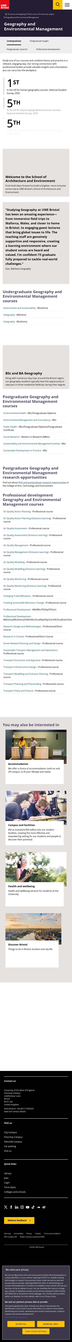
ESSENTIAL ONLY (50, 1324)
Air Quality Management (15, 545)
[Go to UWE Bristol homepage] (6, 14)
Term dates (10, 1187)
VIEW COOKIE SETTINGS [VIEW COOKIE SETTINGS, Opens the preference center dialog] (35, 1331)
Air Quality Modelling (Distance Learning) (24, 568)
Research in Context (13, 636)
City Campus (10, 1132)
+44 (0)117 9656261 (25, 1108)
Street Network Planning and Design (22, 643)
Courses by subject (47, 14)
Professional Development (17, 609)
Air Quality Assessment (15, 528)
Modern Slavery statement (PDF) (32, 1237)
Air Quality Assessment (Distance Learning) (25, 535)
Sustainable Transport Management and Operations (30, 650)
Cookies (38, 1234)
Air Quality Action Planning (17, 511)
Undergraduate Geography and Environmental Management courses (32, 296)
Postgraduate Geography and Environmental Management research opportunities (30, 473)
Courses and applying (17, 14)
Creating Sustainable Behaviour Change (23, 602)
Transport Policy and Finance (18, 690)
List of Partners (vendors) (16, 1317)
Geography (9, 314)
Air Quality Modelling (14, 562)
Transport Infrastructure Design (19, 667)
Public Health (10, 426)
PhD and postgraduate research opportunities (42, 482)
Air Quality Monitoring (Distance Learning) (24, 585)
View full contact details (15, 1111)
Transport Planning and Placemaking (22, 683)
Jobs (6, 1177)
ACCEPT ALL (21, 1324)
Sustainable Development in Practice (22, 450)
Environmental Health (14, 413)
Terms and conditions (52, 1234)
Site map (7, 1234)
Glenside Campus (13, 1141)
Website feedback (17, 1220)
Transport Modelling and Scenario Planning (25, 673)
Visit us (7, 1150)
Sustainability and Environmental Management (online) (31, 443)
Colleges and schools (15, 1191)
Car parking (10, 1146)
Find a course (33, 14)
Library (7, 1173)
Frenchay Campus (13, 1136)
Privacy (29, 1234)
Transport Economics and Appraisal (21, 660)
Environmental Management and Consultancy (26, 419)
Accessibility (18, 1234)
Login (7, 1182)
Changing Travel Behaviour (17, 595)
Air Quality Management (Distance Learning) (26, 552)
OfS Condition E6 (10, 1237)
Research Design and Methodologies (22, 626)
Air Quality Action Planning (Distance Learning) (27, 518)
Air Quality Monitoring (14, 579)
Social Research (11, 436)
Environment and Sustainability (19, 307)
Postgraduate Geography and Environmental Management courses (30, 401)
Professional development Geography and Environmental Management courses (32, 500)
